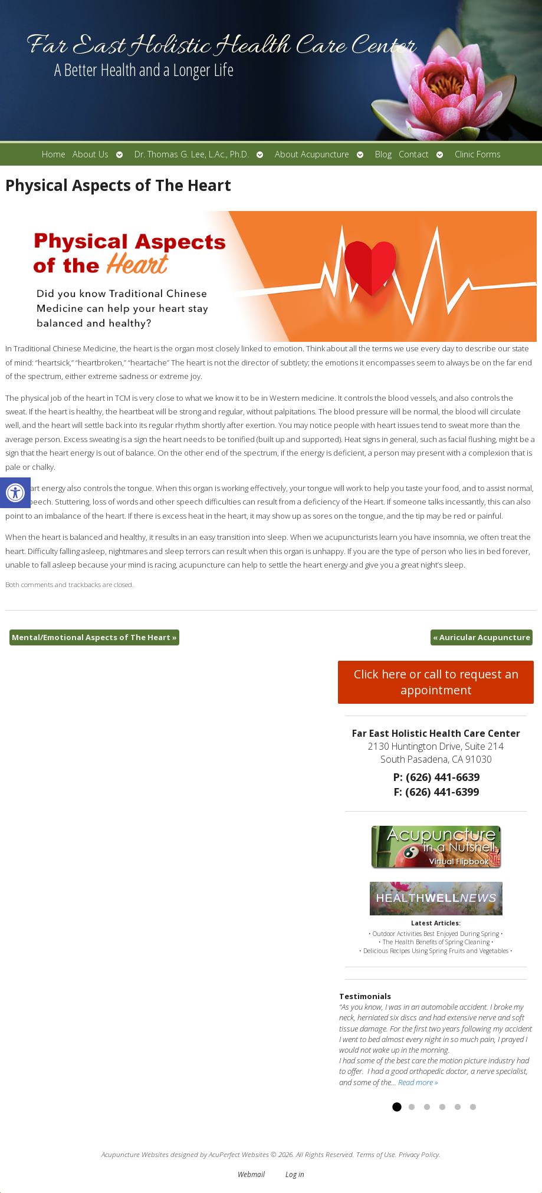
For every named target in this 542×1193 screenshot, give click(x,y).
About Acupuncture (312, 154)
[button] (15, 492)
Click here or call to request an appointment (436, 682)
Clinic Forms (478, 154)
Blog (383, 154)
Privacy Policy (419, 1154)
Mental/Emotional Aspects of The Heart (94, 637)
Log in (294, 1174)
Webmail (251, 1174)
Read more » (418, 1082)
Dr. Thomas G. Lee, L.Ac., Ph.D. (191, 154)
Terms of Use (375, 1154)
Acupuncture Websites (135, 1154)
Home (53, 154)
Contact (414, 154)
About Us (91, 154)
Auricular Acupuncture (481, 637)
